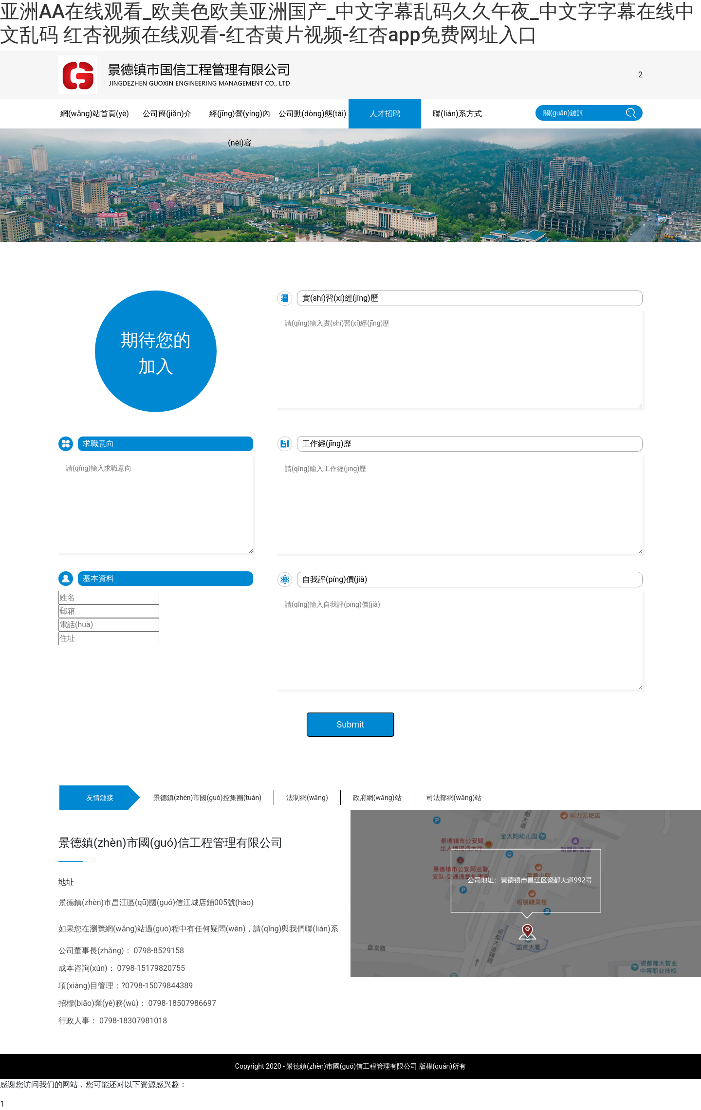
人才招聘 (385, 113)
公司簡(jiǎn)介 (167, 113)
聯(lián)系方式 (457, 113)
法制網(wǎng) (307, 797)
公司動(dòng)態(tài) (312, 113)
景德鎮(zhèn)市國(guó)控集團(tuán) (207, 797)
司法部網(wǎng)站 (454, 797)
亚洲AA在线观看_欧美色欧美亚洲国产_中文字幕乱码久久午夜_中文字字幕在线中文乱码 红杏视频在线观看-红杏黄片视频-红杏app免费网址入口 (347, 23)
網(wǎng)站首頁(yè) (94, 113)
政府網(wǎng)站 (377, 797)
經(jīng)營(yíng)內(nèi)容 (239, 128)
